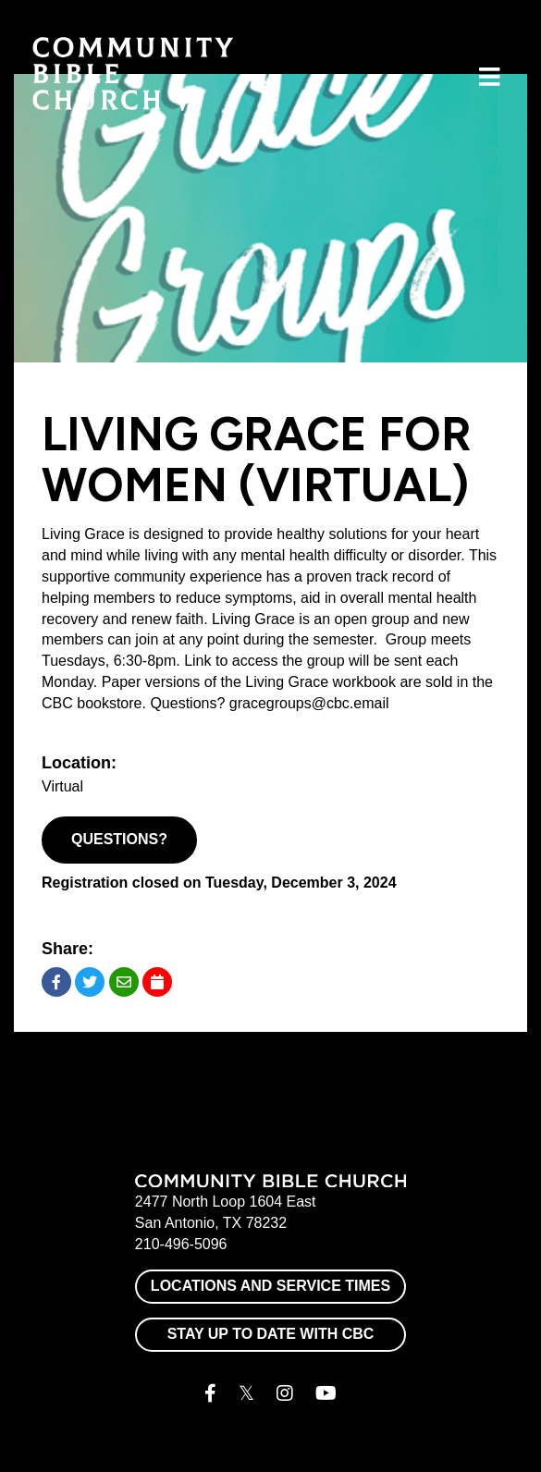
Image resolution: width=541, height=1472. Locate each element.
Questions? (119, 839)
